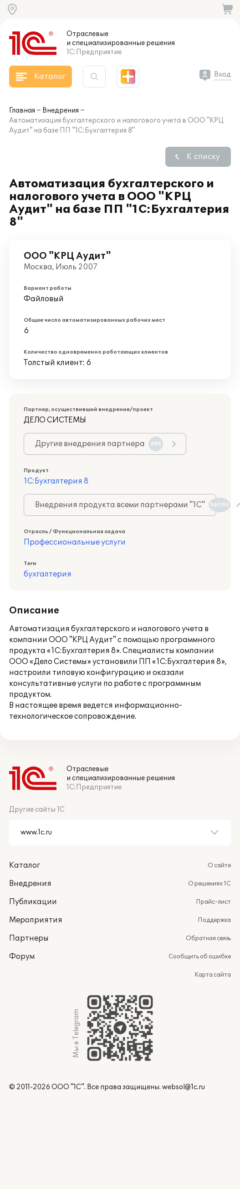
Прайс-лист (213, 902)
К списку (203, 156)
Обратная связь (208, 938)
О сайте (219, 865)
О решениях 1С (209, 883)
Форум (22, 956)
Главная (22, 110)
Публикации (33, 901)
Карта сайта (212, 974)
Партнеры (29, 938)
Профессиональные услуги (75, 542)
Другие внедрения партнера (99, 444)
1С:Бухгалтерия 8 (56, 481)
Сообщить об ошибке (200, 956)
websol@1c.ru (183, 1087)
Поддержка (214, 920)
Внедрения (60, 110)
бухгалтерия (47, 574)
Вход (222, 74)
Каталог (24, 865)
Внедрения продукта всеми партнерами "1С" (125, 505)
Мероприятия (35, 920)
